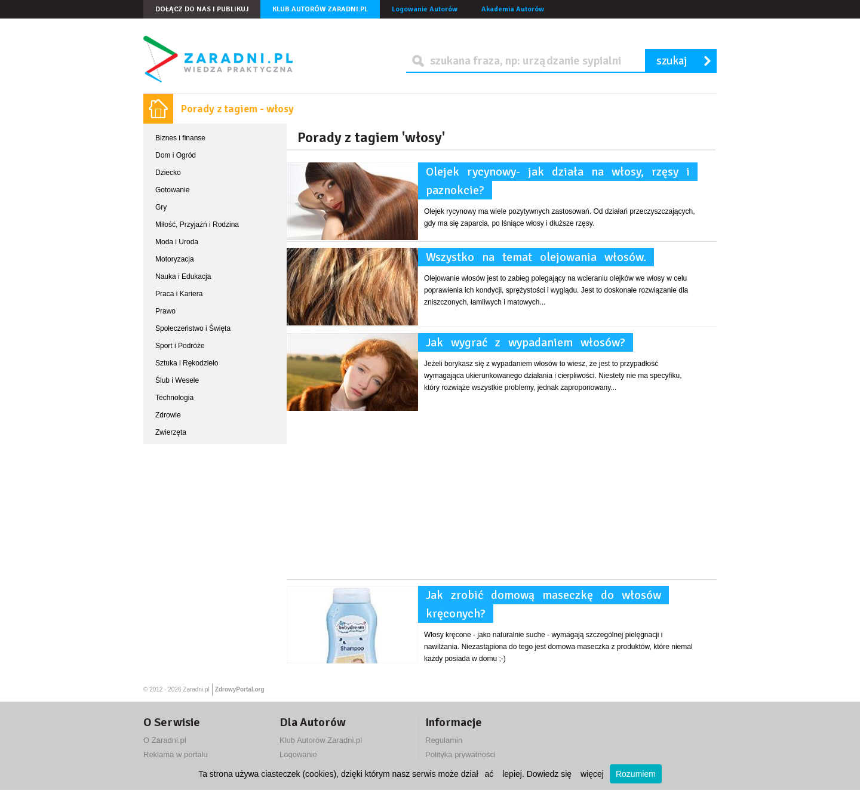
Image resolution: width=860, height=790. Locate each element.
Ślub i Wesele (177, 380)
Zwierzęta (170, 432)
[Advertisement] (502, 495)
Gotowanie (172, 190)
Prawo (165, 311)
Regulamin (443, 740)
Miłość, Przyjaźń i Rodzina (197, 224)
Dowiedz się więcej (565, 774)
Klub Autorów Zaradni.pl (320, 9)
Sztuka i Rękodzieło (186, 363)
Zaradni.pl (196, 689)
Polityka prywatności (460, 754)
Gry (161, 207)
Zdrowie (168, 415)
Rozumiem (636, 774)
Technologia (174, 398)
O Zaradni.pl (164, 740)
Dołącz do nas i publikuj (201, 9)
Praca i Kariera (178, 294)
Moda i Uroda (176, 242)
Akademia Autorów (512, 9)
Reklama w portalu (175, 754)
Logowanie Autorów (424, 9)
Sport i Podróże (180, 346)
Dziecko (168, 172)
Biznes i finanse (180, 138)
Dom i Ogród (175, 155)
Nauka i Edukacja (183, 276)
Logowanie (298, 754)
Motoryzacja (174, 259)
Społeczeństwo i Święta (193, 328)
